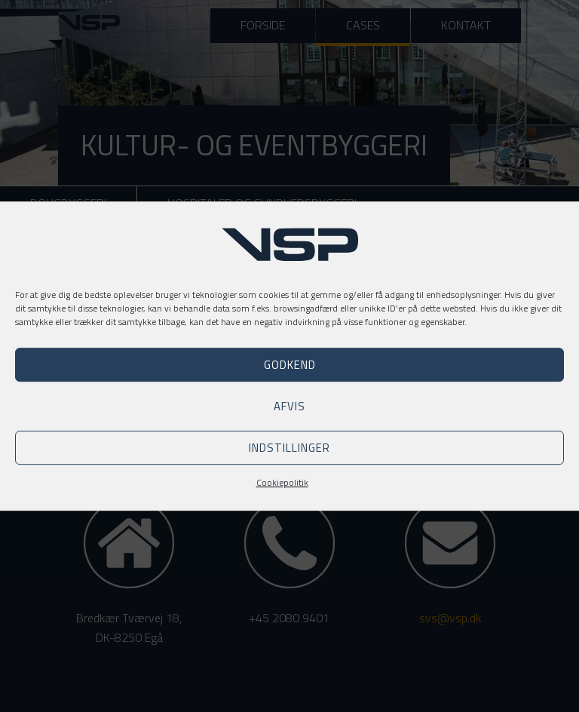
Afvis (289, 406)
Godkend (290, 364)
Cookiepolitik (282, 482)
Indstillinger (289, 447)
